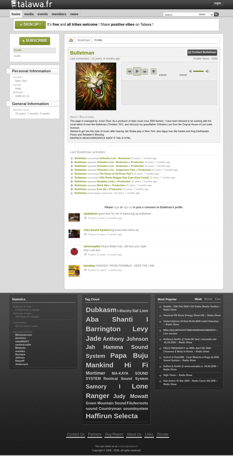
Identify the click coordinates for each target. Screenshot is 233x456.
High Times (169, 375)
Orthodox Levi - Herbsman (112, 166)
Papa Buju (129, 355)
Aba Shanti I (117, 319)
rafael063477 (22, 341)
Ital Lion (140, 310)
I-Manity (124, 311)
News (74, 14)
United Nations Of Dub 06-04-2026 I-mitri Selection (191, 321)
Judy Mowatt (130, 396)
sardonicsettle (23, 344)
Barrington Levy (117, 329)
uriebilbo (20, 351)
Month (208, 299)
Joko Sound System (97, 230)
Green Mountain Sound (106, 403)
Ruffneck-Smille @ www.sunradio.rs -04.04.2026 (189, 366)
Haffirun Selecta (112, 416)
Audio (17, 56)
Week (198, 299)
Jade (93, 338)
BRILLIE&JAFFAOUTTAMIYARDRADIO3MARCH (189, 330)
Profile (18, 50)
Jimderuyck (21, 364)
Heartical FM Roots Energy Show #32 (183, 315)
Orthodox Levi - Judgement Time (116, 169)
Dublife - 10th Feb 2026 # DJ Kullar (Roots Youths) (190, 306)
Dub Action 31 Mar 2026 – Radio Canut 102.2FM (189, 381)
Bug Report (114, 434)
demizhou (20, 338)
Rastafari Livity (105, 181)
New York (21, 81)
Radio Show (170, 309)
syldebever (91, 213)
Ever (218, 299)
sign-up (127, 207)
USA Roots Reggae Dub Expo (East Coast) (124, 177)
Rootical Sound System (126, 379)
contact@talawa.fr (128, 446)
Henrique (20, 354)
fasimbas (89, 265)
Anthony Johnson (125, 339)
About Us (134, 434)
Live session (170, 333)
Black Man (103, 185)
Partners (94, 434)
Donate (162, 434)
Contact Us (75, 434)
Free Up (101, 189)
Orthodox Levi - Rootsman (114, 158)
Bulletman (84, 40)
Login (217, 3)
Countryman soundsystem (123, 408)
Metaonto (20, 348)
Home (16, 14)
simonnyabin (92, 246)
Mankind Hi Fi (117, 365)
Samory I (103, 386)
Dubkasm (101, 309)
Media (29, 14)
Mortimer (95, 373)
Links (149, 434)
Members (59, 14)
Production (137, 162)
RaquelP (20, 361)
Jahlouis (20, 357)
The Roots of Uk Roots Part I (116, 173)
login (116, 207)
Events (43, 14)
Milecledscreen (23, 335)
